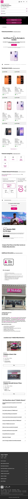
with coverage (13, 317)
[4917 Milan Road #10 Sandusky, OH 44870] (14, 11)
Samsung (8, 321)
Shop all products (14, 149)
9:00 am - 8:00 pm (8, 358)
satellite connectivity (21, 319)
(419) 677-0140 (6, 387)
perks (19, 317)
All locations (4, 27)
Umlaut (9, 174)
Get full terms (18, 47)
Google (13, 321)
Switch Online (14, 22)
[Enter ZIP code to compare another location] (14, 205)
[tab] (14, 403)
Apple (5, 321)
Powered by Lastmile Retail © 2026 (14, 497)
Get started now (6, 236)
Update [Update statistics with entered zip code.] (14, 208)
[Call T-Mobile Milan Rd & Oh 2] (14, 9)
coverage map (4, 175)
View (14, 365)
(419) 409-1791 (6, 359)
